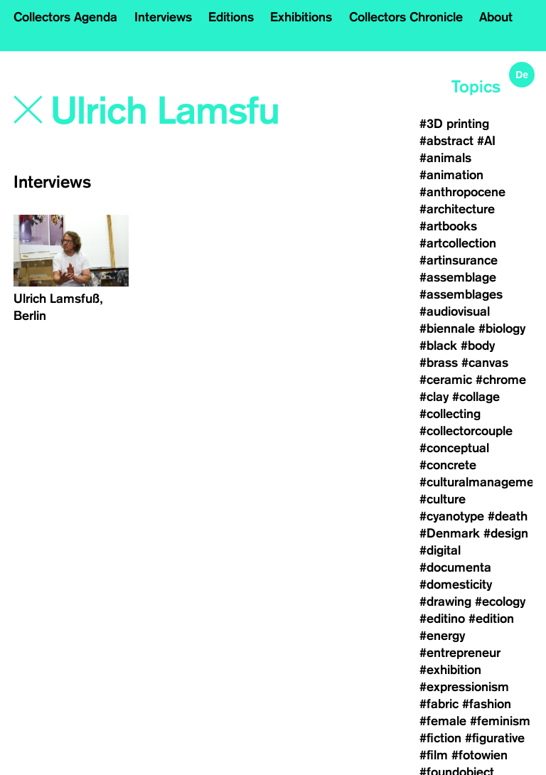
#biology (501, 328)
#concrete (447, 465)
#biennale (447, 328)
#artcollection (457, 243)
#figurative (495, 738)
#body (478, 345)
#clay (434, 396)
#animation (451, 175)
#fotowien (479, 755)
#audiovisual (454, 311)
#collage (476, 396)
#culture (442, 499)
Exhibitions (301, 17)
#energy (442, 635)
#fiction (440, 738)
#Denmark (449, 533)
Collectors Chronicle (406, 17)
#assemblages (461, 294)
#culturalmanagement (482, 482)
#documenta (455, 567)
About (496, 17)
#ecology (500, 601)
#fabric (439, 704)
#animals (445, 157)
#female (442, 721)
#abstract (446, 140)
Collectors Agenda (65, 17)
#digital (440, 550)
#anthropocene (462, 192)
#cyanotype (451, 516)
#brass (438, 362)
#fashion (486, 704)
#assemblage (457, 277)
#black (438, 345)
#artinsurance (458, 260)
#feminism (500, 721)
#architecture (457, 209)
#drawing (445, 601)
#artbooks (448, 226)
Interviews (163, 17)
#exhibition (450, 669)
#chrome (501, 379)
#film (433, 755)
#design (505, 533)
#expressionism (464, 686)
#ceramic (445, 379)
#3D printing (454, 123)
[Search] (165, 111)
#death (508, 516)
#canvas (484, 362)
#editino (442, 618)
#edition (491, 618)
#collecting (450, 413)
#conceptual (454, 448)
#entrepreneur (459, 652)
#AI (486, 140)
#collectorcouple (466, 430)
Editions (231, 17)
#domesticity (455, 584)
